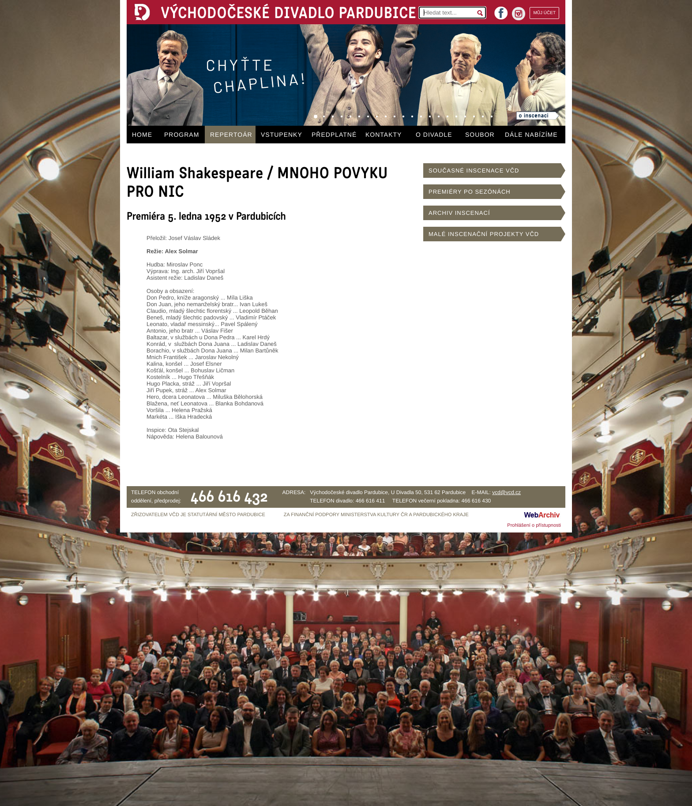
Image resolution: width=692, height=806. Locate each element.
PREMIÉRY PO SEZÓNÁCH (470, 191)
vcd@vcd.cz (506, 492)
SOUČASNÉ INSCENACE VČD (474, 170)
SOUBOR (480, 134)
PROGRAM (181, 134)
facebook (501, 10)
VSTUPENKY (281, 134)
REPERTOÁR (231, 134)
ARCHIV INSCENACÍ (459, 213)
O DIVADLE (434, 134)
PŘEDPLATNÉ (334, 134)
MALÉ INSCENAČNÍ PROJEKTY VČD (484, 234)
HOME (142, 134)
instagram (518, 13)
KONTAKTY (383, 134)
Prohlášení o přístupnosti (534, 525)
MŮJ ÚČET (544, 13)
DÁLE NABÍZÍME (531, 134)
